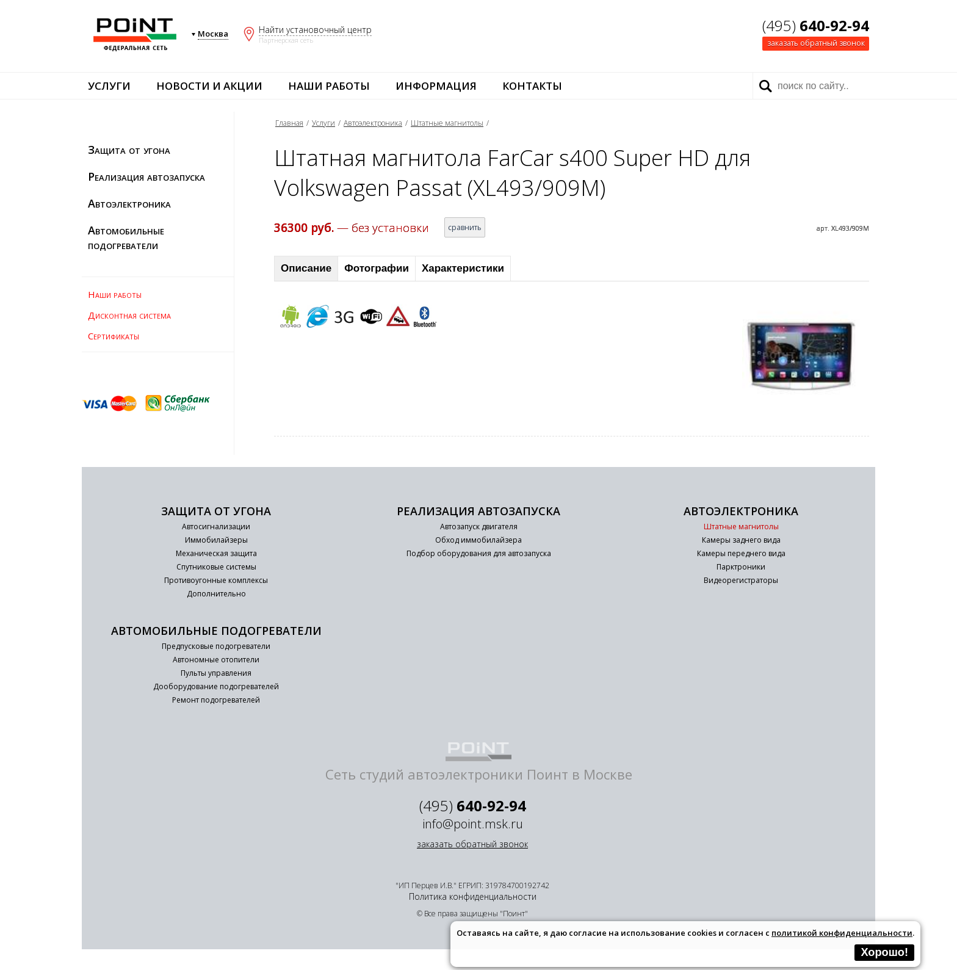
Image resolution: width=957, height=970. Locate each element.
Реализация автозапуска (146, 176)
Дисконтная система (129, 315)
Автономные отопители (216, 659)
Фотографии (376, 268)
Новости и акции (209, 86)
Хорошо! (884, 952)
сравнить (465, 227)
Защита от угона (129, 149)
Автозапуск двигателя (479, 526)
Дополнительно (216, 593)
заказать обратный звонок (816, 43)
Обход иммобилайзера (478, 540)
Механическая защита (216, 553)
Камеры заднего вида (741, 540)
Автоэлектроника (129, 203)
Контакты (532, 86)
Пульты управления (216, 673)
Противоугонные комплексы (216, 580)
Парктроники (741, 567)
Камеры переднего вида (741, 553)
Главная (289, 123)
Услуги (109, 86)
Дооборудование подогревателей (216, 686)
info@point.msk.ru (472, 824)
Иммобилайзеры (216, 540)
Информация (436, 86)
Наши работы (329, 86)
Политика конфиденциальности (472, 896)
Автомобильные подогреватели (126, 237)
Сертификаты (113, 336)
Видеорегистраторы (741, 580)
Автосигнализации (216, 526)
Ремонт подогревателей (216, 700)
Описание (306, 268)
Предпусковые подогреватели (216, 646)
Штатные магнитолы (447, 123)
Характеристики (463, 268)
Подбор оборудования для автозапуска (478, 553)
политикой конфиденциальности (841, 932)
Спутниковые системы (216, 567)
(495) (815, 25)
